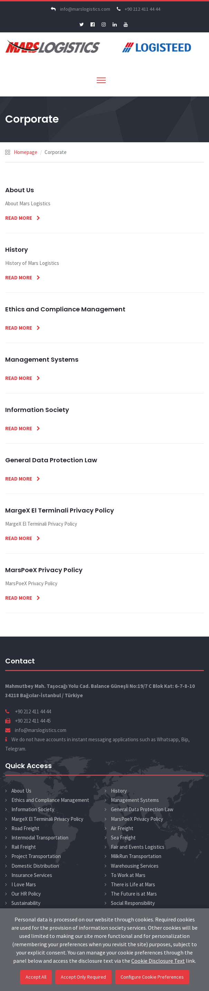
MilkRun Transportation (136, 856)
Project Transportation (36, 856)
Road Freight (25, 828)
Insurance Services (31, 875)
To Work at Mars (128, 875)
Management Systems (135, 800)
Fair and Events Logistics (137, 847)
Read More (19, 218)
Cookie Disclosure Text (158, 960)
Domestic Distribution (35, 866)
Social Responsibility (133, 903)
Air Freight (122, 828)
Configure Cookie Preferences (152, 977)
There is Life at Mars (133, 884)
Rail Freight (23, 847)
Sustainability (25, 903)
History (119, 790)
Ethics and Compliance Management (50, 800)
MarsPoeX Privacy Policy (137, 819)
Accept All (36, 977)
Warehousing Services (135, 866)
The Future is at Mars (134, 893)
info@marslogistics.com (79, 9)
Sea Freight (123, 837)
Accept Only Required (83, 977)
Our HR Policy (26, 893)
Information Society (32, 809)
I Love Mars (23, 884)
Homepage (25, 152)
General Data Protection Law (142, 809)
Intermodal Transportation (39, 837)
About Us (21, 790)
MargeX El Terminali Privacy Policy (47, 819)
